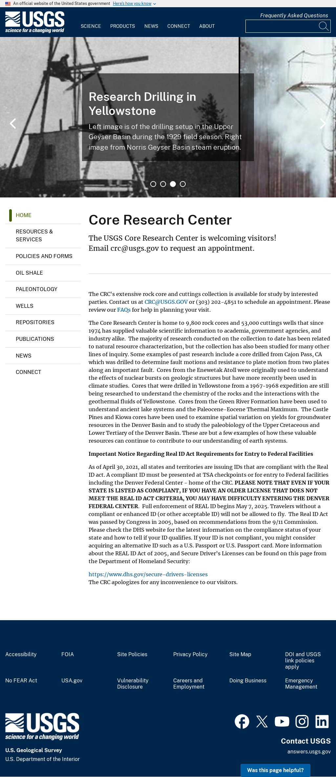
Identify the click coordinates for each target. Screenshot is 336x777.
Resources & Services (34, 236)
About (207, 26)
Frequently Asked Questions (294, 15)
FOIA (67, 654)
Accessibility (21, 654)
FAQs (124, 309)
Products (122, 26)
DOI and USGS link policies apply (303, 661)
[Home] (34, 31)
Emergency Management (301, 684)
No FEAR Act (21, 681)
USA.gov (71, 681)
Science (91, 26)
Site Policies (132, 654)
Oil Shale (29, 273)
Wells (24, 306)
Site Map (240, 654)
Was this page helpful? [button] (275, 770)
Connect (178, 26)
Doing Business (247, 681)
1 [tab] (153, 184)
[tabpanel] (168, 117)
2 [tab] (163, 184)
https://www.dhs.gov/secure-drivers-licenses (148, 574)
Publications (35, 339)
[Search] (324, 26)
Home (24, 215)
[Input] (288, 26)
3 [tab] (173, 184)
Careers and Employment (188, 684)
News (151, 26)
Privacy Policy (190, 654)
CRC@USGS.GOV (166, 302)
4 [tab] (183, 184)
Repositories (35, 322)
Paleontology (36, 289)
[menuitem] (91, 22)
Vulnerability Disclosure (133, 684)
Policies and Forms (44, 256)
